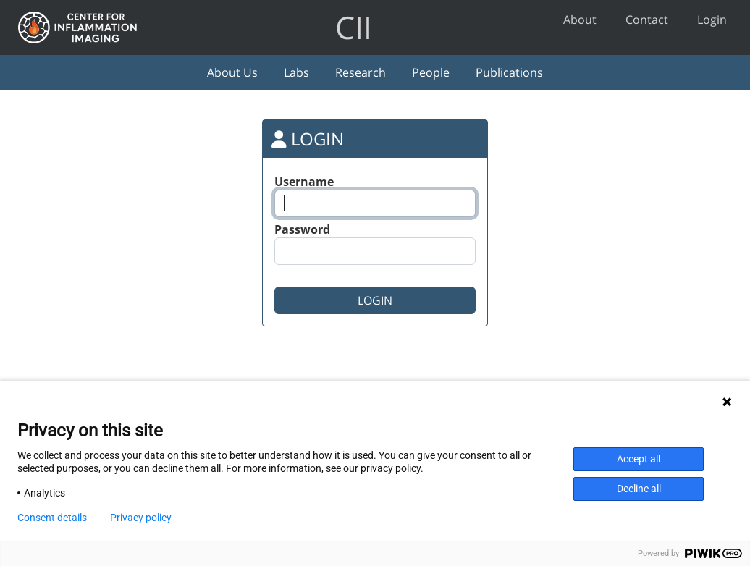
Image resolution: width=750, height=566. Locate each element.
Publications (509, 72)
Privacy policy (141, 517)
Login (712, 20)
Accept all (638, 459)
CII (353, 27)
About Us (232, 72)
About (580, 20)
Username (304, 182)
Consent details (52, 517)
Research (360, 72)
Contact (646, 20)
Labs (296, 72)
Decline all (639, 488)
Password (302, 229)
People (431, 72)
